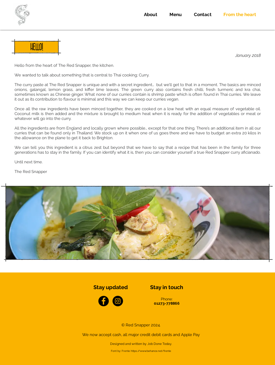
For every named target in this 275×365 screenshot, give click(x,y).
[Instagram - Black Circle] (118, 301)
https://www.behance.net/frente (151, 350)
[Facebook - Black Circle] (103, 301)
